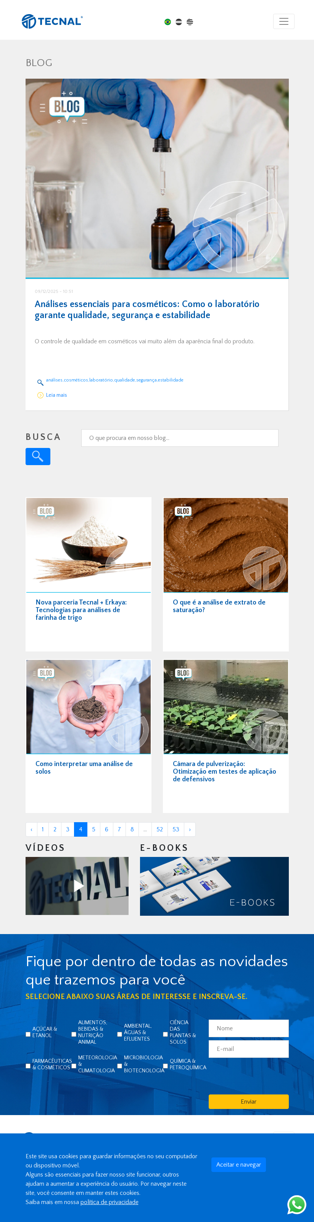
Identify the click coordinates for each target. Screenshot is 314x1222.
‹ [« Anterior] (31, 829)
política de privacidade (109, 1202)
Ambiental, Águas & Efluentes (138, 1032)
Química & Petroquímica (188, 1064)
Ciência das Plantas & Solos (183, 1032)
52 (159, 829)
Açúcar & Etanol (44, 1032)
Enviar (248, 1101)
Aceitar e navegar (238, 1164)
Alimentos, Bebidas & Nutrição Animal (92, 1032)
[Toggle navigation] (284, 21)
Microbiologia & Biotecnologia (144, 1064)
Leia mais (56, 395)
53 (175, 829)
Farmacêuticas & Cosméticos (52, 1064)
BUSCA (43, 437)
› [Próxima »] (190, 829)
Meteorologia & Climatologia (97, 1064)
